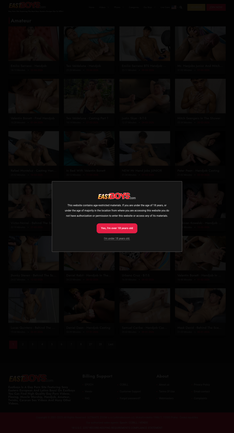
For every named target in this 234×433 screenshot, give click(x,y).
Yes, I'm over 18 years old (117, 228)
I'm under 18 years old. (117, 238)
